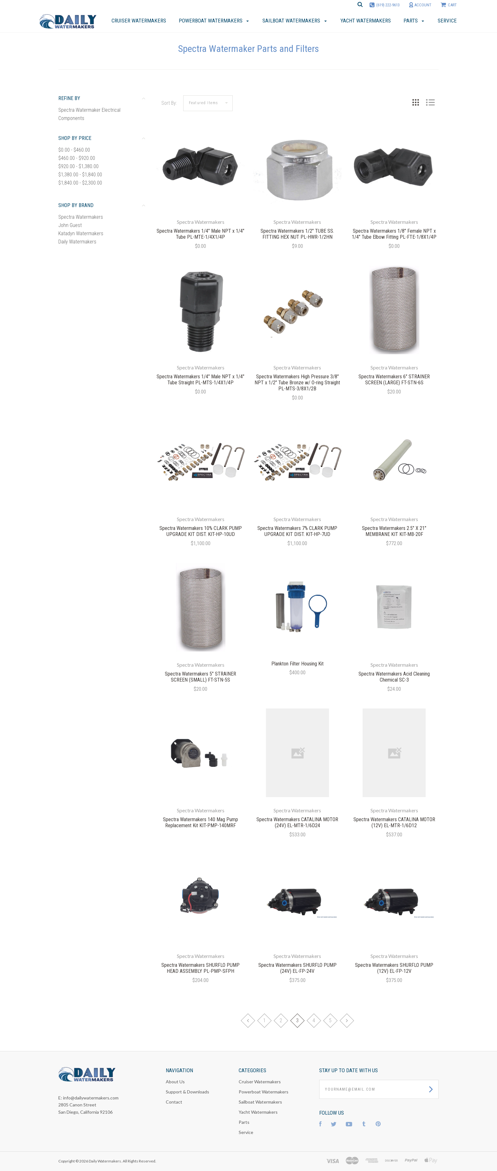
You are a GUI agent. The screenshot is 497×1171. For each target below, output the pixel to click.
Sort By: (169, 103)
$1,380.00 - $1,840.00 (80, 175)
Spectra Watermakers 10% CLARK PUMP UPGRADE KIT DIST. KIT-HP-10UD (200, 531)
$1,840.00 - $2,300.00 (80, 183)
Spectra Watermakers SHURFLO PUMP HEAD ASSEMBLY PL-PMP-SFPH (200, 968)
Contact (174, 1102)
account (420, 5)
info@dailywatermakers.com (91, 1097)
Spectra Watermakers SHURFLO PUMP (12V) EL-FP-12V (394, 968)
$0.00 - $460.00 (74, 150)
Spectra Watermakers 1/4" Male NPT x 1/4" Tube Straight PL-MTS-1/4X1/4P (200, 380)
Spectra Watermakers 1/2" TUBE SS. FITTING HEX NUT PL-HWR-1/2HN (297, 234)
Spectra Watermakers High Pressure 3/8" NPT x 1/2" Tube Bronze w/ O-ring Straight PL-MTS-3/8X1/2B (297, 383)
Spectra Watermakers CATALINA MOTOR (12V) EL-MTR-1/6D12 (394, 822)
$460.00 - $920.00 (76, 158)
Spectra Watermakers (80, 217)
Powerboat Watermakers (263, 1091)
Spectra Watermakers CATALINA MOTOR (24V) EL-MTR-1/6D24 (297, 822)
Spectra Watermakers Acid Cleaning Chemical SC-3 (394, 677)
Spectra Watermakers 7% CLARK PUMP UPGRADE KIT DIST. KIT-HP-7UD (297, 531)
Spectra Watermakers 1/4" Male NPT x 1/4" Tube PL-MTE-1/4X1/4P (200, 234)
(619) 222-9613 (388, 5)
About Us (175, 1081)
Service (246, 1132)
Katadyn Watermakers (80, 233)
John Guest (70, 225)
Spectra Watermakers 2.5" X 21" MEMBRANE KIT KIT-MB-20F (394, 531)
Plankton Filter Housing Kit (297, 664)
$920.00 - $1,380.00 (78, 166)
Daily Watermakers (77, 242)
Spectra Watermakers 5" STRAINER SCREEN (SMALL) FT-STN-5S (200, 677)
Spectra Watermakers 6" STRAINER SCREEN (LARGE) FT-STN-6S (394, 380)
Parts (244, 1122)
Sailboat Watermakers (260, 1102)
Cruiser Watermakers (260, 1081)
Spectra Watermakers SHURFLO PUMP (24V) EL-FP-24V (297, 968)
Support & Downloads (187, 1091)
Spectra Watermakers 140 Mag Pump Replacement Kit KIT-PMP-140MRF (200, 822)
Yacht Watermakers (258, 1112)
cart (449, 5)
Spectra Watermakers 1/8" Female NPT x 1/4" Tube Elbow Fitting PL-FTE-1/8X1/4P (394, 234)
